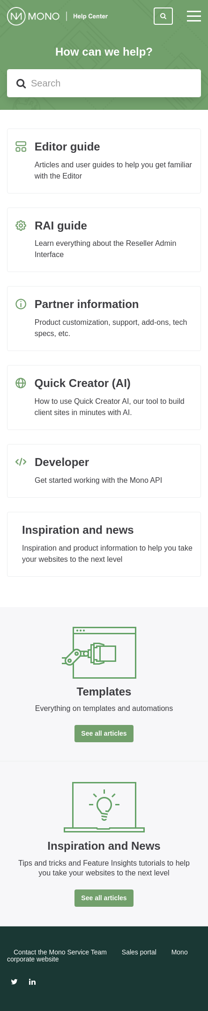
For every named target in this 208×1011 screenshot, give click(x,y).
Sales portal (139, 952)
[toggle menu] (194, 16)
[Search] (104, 83)
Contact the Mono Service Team (60, 952)
